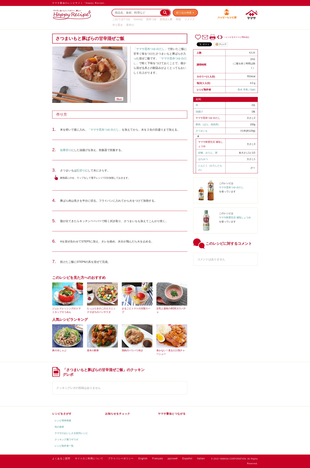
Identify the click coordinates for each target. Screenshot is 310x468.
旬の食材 (59, 426)
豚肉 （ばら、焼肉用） (208, 124)
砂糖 (200, 152)
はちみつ (203, 159)
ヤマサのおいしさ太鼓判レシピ (71, 433)
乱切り (81, 170)
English (142, 458)
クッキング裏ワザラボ (66, 439)
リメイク (189, 19)
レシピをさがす (62, 413)
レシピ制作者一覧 (64, 445)
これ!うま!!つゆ (121, 19)
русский (173, 458)
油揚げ (199, 111)
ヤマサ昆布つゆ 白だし (208, 118)
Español (187, 458)
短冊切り (65, 150)
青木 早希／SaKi (246, 89)
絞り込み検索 (184, 12)
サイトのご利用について (89, 458)
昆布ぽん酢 (166, 19)
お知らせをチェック (117, 413)
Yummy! (138, 19)
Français (157, 458)
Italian (201, 458)
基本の (130, 24)
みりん (209, 152)
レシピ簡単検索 (63, 420)
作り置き (117, 24)
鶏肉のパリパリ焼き (132, 350)
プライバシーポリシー (121, 458)
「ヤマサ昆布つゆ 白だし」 (150, 48)
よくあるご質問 (61, 458)
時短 (178, 19)
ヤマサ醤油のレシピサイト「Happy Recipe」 (79, 3)
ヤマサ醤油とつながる (172, 413)
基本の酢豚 (93, 350)
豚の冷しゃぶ (59, 350)
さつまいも (202, 130)
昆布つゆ (151, 19)
